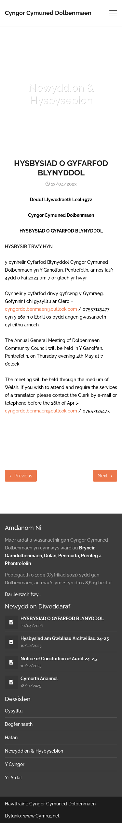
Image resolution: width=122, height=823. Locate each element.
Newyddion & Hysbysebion (34, 751)
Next (105, 475)
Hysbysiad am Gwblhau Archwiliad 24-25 (64, 638)
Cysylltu (13, 710)
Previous (20, 475)
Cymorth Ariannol (39, 678)
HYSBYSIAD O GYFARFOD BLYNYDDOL (62, 618)
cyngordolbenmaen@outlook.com (41, 309)
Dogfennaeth (19, 724)
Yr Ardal (13, 777)
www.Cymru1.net (41, 815)
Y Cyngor (14, 764)
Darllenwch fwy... (23, 594)
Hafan (11, 737)
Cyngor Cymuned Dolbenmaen (48, 12)
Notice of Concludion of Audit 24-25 (58, 658)
